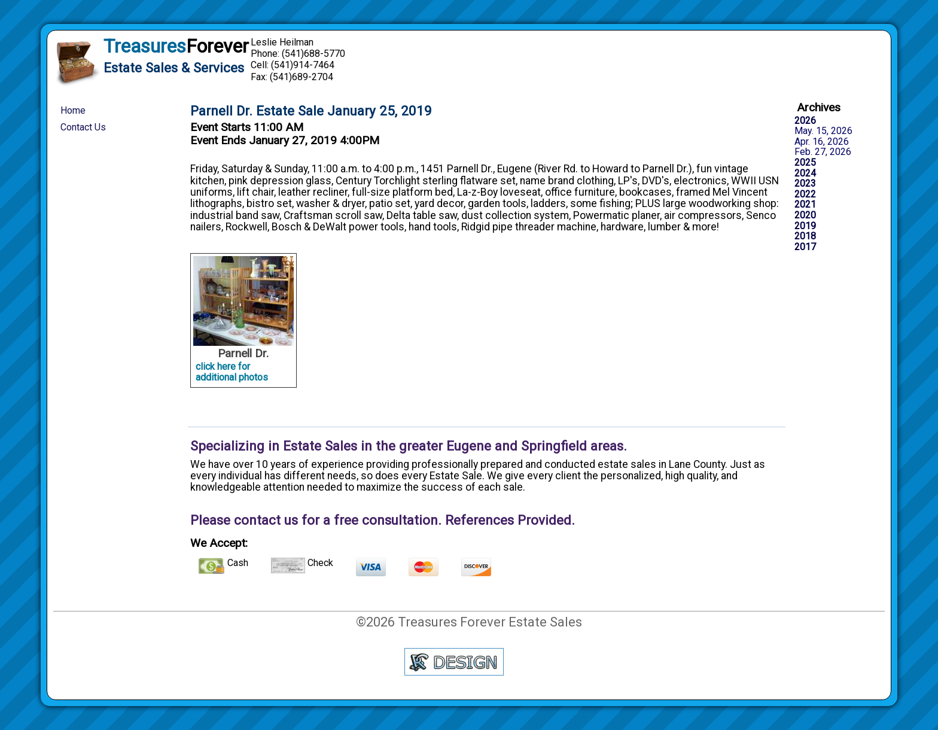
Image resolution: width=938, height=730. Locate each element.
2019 (805, 226)
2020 (805, 215)
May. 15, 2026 (823, 131)
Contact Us (83, 127)
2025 (805, 162)
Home (73, 110)
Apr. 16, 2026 (821, 141)
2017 (805, 247)
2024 (805, 173)
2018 (805, 236)
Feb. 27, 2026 (822, 152)
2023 (805, 183)
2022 (805, 194)
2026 (805, 120)
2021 (805, 204)
